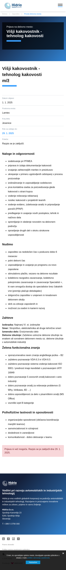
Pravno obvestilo (8, 544)
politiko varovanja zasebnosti (38, 558)
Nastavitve (33, 562)
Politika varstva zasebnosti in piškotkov (16, 549)
